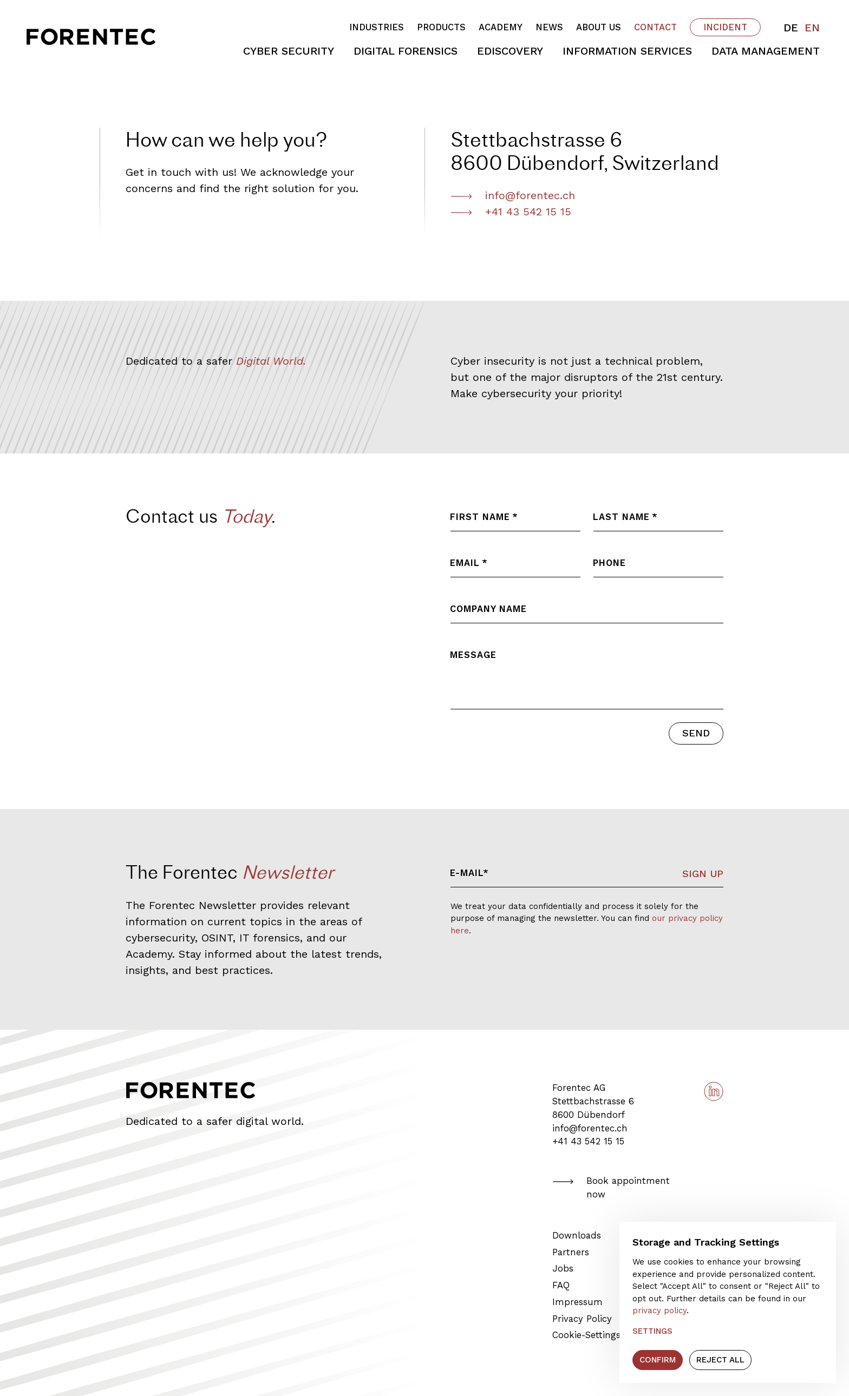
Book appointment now (611, 1188)
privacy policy (659, 1310)
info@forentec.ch (590, 1128)
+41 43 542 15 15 (510, 211)
